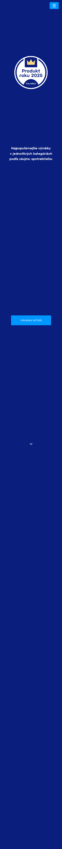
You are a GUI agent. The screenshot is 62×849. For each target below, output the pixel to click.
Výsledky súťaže (31, 320)
